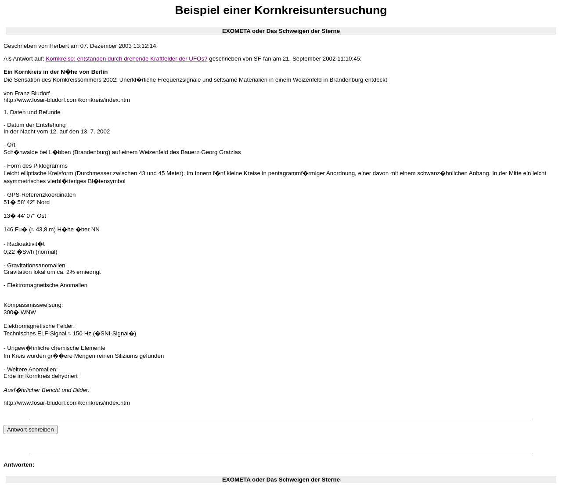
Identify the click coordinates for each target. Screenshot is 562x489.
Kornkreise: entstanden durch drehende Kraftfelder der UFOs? (126, 58)
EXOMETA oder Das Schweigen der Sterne (281, 31)
